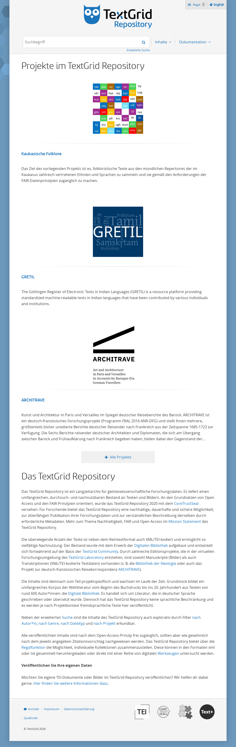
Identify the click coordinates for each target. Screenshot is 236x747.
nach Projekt (104, 623)
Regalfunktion (33, 647)
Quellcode (31, 718)
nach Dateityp (73, 623)
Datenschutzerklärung (79, 709)
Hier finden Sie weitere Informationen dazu (70, 683)
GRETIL (28, 277)
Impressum (51, 709)
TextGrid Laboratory (86, 557)
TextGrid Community (100, 551)
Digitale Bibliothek (83, 593)
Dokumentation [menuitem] (193, 42)
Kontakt (33, 709)
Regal (198, 4)
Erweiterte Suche (138, 50)
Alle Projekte (120, 457)
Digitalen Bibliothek (151, 545)
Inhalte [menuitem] (161, 42)
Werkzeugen (168, 653)
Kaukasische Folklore (41, 153)
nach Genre (48, 623)
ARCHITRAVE (33, 400)
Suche (67, 617)
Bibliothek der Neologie (156, 563)
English (219, 5)
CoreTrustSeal (186, 503)
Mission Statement (184, 521)
